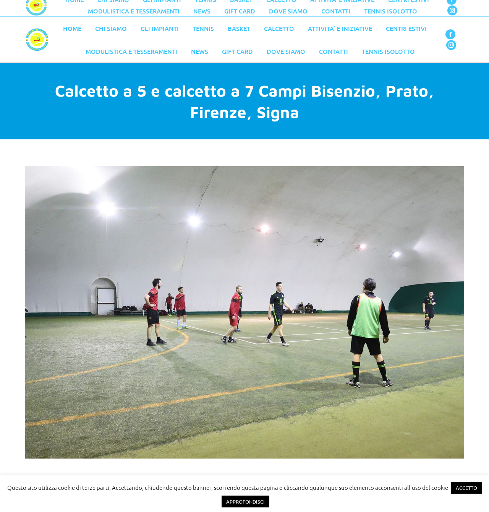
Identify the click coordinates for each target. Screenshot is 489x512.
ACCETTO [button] (466, 488)
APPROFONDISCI (245, 501)
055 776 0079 (187, 8)
